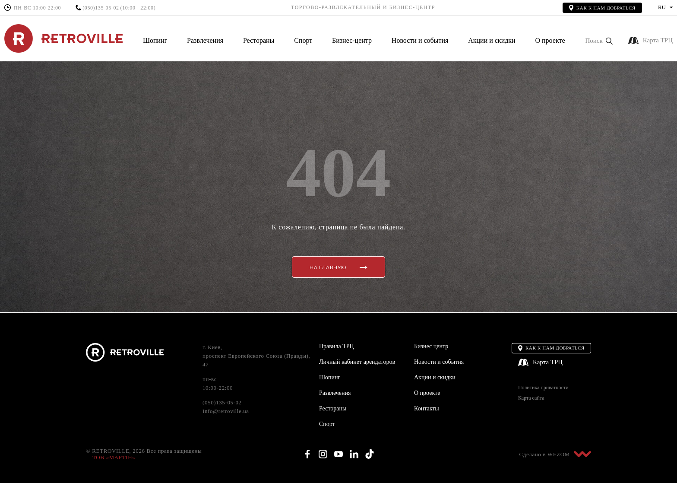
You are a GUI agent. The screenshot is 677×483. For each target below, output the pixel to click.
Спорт (303, 40)
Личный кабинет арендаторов (357, 362)
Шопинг (155, 40)
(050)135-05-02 (100, 8)
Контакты (426, 408)
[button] (598, 40)
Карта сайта (531, 398)
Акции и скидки (492, 40)
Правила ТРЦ (336, 346)
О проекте (550, 40)
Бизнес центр (431, 346)
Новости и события (420, 40)
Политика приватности (543, 388)
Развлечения (205, 40)
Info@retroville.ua (225, 411)
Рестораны (258, 40)
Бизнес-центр (352, 40)
